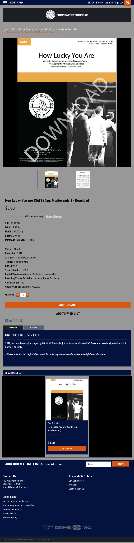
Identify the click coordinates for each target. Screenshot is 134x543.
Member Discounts (12, 509)
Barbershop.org (10, 517)
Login (107, 2)
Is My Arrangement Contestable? (18, 505)
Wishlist (73, 485)
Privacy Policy (9, 513)
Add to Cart (67, 448)
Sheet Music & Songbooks (24, 29)
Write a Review (54, 216)
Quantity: (10, 294)
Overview (13, 328)
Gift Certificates (76, 481)
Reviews (33, 328)
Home (5, 29)
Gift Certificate (95, 2)
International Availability (66, 29)
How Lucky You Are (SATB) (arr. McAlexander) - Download (32, 32)
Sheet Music (46, 29)
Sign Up (118, 2)
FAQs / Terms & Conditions (15, 501)
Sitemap (46, 539)
